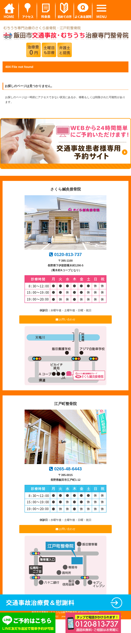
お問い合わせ (65, 319)
